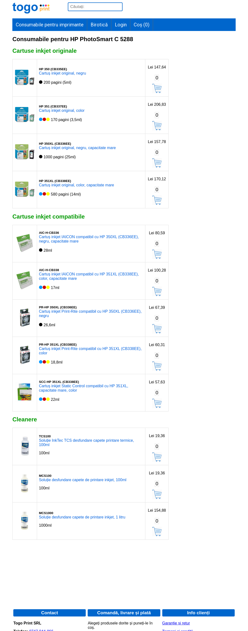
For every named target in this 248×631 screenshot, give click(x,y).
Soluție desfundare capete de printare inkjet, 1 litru (82, 517)
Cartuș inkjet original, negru (62, 73)
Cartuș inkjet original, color (62, 110)
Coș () (141, 25)
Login (121, 25)
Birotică (99, 25)
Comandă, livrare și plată (124, 612)
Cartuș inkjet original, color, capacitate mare (76, 185)
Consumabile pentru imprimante (50, 25)
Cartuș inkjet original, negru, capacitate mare (77, 148)
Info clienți (198, 612)
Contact (49, 612)
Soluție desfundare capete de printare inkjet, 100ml (82, 480)
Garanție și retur (176, 623)
